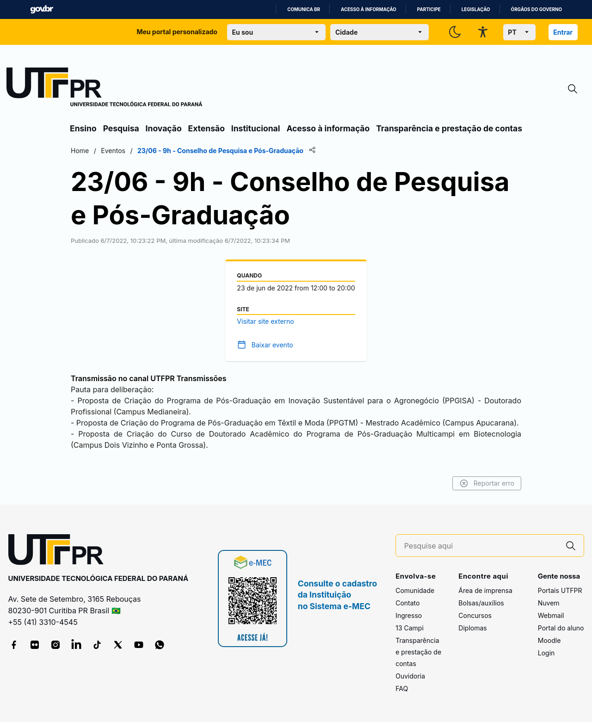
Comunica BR (303, 9)
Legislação (476, 9)
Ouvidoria (410, 676)
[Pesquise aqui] (481, 546)
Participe (429, 9)
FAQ (401, 688)
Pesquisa (121, 128)
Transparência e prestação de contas (449, 128)
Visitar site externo (265, 321)
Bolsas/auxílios (481, 603)
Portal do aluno (561, 628)
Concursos (475, 615)
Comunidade (414, 590)
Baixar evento (272, 345)
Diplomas (472, 628)
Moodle (549, 640)
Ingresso (408, 615)
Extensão (206, 128)
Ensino (83, 128)
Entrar (563, 32)
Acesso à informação (368, 9)
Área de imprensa (485, 590)
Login (546, 653)
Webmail (551, 615)
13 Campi (409, 628)
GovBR (41, 9)
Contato (407, 603)
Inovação (164, 128)
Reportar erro (486, 483)
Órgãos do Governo (536, 9)
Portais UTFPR (560, 590)
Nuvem (549, 603)
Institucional (255, 128)
